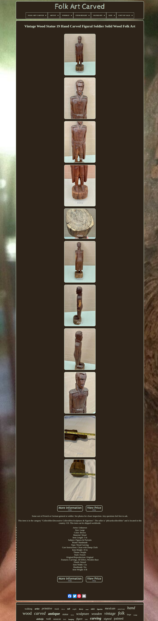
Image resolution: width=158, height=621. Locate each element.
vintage (110, 613)
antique (54, 614)
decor (63, 609)
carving (95, 618)
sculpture (82, 614)
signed (107, 618)
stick (93, 609)
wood (27, 613)
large (129, 614)
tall (68, 609)
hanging (71, 619)
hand (131, 608)
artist (37, 609)
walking (28, 608)
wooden (96, 614)
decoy (81, 609)
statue (65, 614)
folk (121, 613)
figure (79, 618)
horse (72, 615)
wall (48, 618)
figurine (99, 609)
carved (40, 613)
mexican (110, 608)
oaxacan (57, 619)
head (87, 609)
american (121, 609)
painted (118, 618)
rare (86, 619)
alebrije (40, 619)
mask (57, 609)
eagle (74, 609)
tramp (135, 615)
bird (64, 619)
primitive (47, 608)
